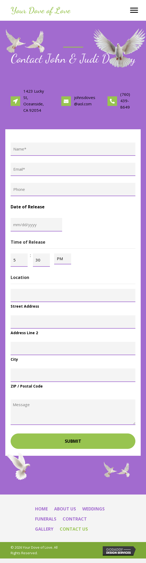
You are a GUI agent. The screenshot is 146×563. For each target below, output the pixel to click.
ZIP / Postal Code (27, 390)
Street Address (25, 309)
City (14, 363)
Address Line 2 (24, 336)
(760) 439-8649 (125, 101)
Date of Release (28, 208)
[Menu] (134, 10)
